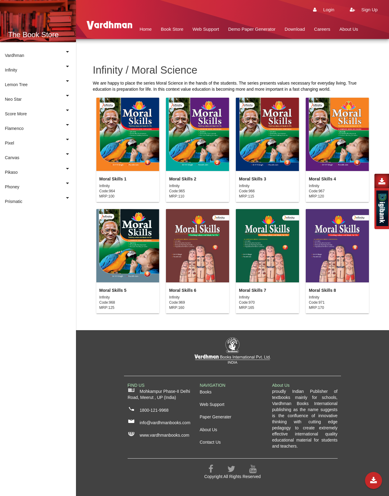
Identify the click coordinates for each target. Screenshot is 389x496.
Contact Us (150, 48)
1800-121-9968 (148, 410)
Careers (322, 29)
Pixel (38, 140)
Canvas (38, 155)
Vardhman (38, 53)
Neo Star (38, 97)
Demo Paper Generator (252, 29)
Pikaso (38, 170)
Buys (214, 48)
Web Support (205, 29)
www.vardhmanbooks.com (158, 435)
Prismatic (38, 199)
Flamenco (38, 126)
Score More (38, 111)
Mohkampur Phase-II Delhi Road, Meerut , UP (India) (159, 394)
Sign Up (360, 9)
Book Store (172, 29)
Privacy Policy (185, 48)
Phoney (38, 184)
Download (295, 29)
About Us (348, 29)
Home (145, 29)
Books (206, 391)
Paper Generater (215, 416)
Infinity (38, 67)
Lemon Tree (38, 82)
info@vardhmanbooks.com (159, 422)
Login (320, 9)
